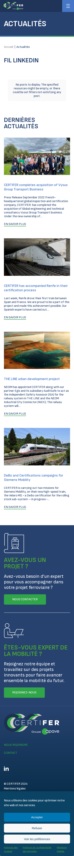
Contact (10, 753)
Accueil (8, 47)
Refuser (37, 828)
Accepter (37, 817)
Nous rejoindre (16, 745)
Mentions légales (15, 788)
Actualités (23, 47)
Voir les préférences (37, 839)
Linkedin (6, 768)
